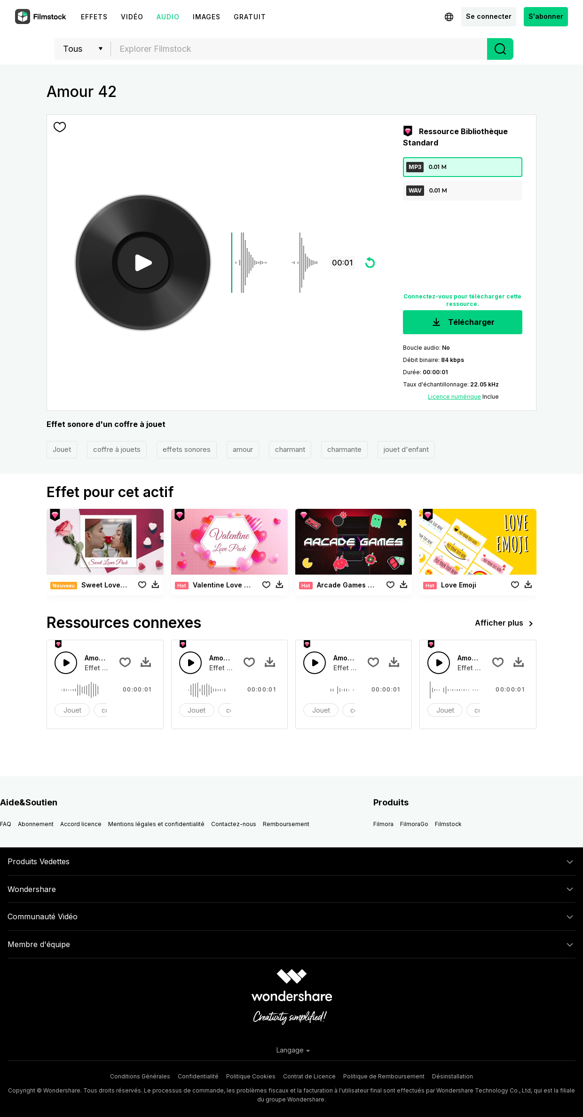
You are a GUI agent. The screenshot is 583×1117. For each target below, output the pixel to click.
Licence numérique (454, 396)
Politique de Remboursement (384, 1076)
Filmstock (448, 824)
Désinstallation (452, 1076)
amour (243, 449)
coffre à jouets (117, 449)
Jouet (62, 449)
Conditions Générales (140, 1076)
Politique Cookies (251, 1076)
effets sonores (187, 449)
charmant (290, 449)
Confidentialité (198, 1076)
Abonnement (36, 824)
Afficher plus (505, 623)
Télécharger (462, 322)
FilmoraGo (414, 824)
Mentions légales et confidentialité (156, 824)
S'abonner (545, 16)
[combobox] (299, 49)
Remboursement (286, 824)
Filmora (383, 824)
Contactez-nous (233, 824)
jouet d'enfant (406, 449)
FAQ (5, 824)
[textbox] (299, 49)
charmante (344, 449)
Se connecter (489, 16)
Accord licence (81, 824)
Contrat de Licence (309, 1076)
